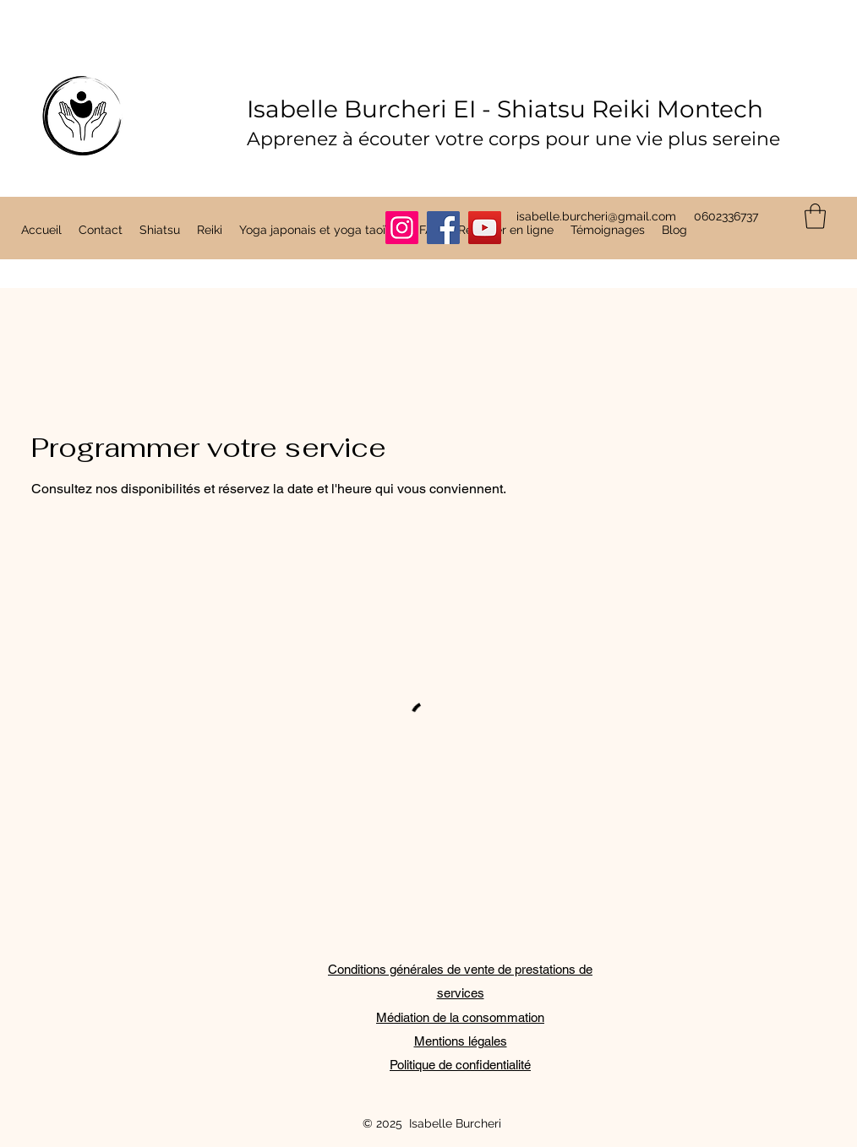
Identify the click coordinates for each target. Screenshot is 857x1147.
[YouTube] (484, 227)
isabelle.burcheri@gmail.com (596, 216)
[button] (815, 216)
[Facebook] (443, 227)
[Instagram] (401, 227)
